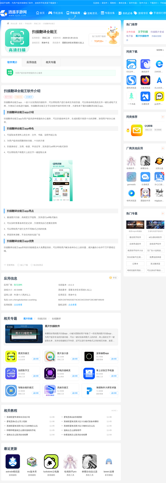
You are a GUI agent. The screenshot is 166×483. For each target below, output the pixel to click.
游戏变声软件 (155, 244)
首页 (20, 24)
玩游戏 (96, 3)
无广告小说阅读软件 (155, 250)
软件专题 (133, 3)
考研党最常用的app (135, 270)
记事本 (135, 264)
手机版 (163, 3)
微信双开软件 (135, 237)
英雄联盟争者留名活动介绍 (18, 417)
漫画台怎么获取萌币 (72, 430)
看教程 (113, 3)
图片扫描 (8, 97)
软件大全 (143, 3)
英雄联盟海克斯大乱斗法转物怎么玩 (22, 426)
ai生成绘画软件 (155, 237)
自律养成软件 (135, 244)
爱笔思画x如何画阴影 (73, 417)
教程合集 (122, 3)
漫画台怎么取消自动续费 (17, 435)
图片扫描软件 (142, 36)
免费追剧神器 (155, 257)
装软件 (104, 3)
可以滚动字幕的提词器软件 (155, 270)
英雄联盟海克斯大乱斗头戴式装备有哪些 (81, 421)
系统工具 (37, 24)
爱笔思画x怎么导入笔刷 (17, 421)
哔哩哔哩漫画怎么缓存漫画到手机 (21, 430)
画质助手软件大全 (135, 250)
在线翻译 (29, 97)
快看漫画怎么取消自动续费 (75, 435)
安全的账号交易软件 (135, 257)
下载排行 (154, 3)
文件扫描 (130, 32)
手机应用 (28, 24)
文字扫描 (143, 31)
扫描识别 (18, 97)
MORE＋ (114, 411)
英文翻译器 (155, 264)
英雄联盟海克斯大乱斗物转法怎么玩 (79, 426)
